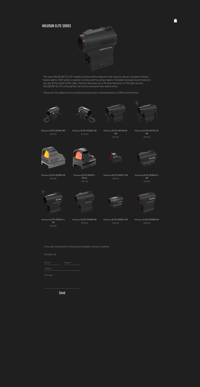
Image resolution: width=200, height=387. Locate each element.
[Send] (62, 293)
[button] (175, 20)
